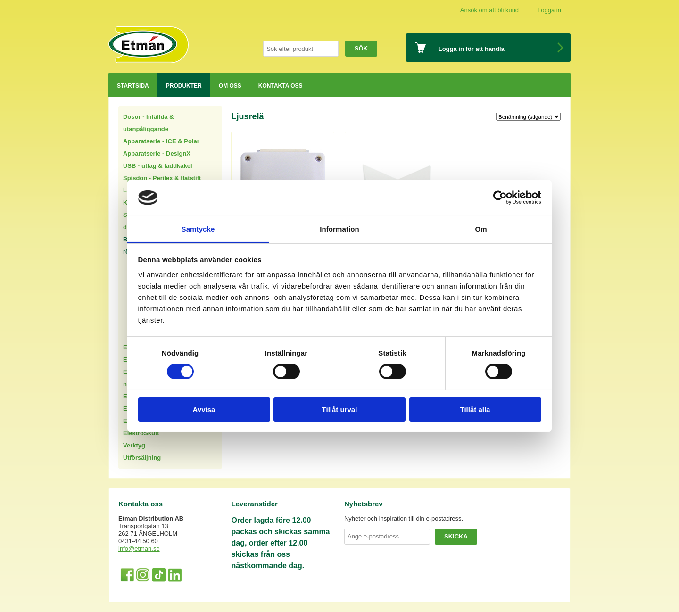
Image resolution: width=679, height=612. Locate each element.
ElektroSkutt (141, 433)
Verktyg (134, 445)
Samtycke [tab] (198, 229)
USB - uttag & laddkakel (157, 165)
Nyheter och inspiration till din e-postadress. (403, 518)
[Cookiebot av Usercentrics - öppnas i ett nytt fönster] (500, 197)
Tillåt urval (339, 409)
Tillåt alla (475, 409)
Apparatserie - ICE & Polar (161, 141)
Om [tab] (481, 229)
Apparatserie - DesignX (156, 153)
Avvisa (204, 409)
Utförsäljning (142, 457)
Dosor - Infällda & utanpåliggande (148, 122)
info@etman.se (139, 548)
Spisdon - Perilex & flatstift (162, 178)
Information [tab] (339, 229)
